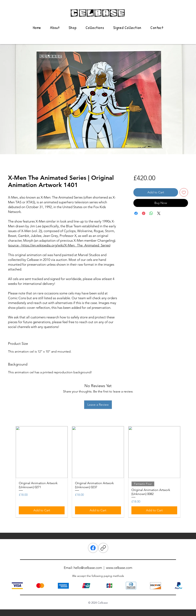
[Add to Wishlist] (184, 192)
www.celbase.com (119, 568)
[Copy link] (103, 547)
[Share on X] (158, 213)
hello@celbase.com (88, 568)
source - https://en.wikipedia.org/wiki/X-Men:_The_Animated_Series (59, 245)
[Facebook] (93, 547)
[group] (98, 472)
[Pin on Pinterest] (143, 213)
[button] (95, 27)
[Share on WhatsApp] (151, 213)
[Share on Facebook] (136, 213)
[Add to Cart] (42, 510)
